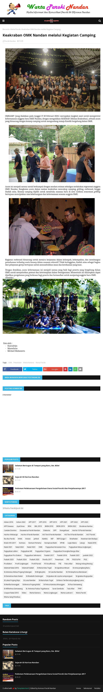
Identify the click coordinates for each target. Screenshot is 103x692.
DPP (54, 530)
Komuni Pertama (35, 543)
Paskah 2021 (75, 555)
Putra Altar (69, 564)
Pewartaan (18, 362)
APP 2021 (63, 522)
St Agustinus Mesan (62, 568)
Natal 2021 (8, 547)
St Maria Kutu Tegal (44, 568)
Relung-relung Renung (84, 564)
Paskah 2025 (34, 559)
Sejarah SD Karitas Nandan (27, 477)
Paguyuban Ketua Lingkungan (80, 547)
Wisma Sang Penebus (12, 597)
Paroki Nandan (10, 41)
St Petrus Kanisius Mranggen (54, 584)
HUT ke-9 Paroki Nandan (73, 534)
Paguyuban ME (26, 551)
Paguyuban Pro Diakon (12, 555)
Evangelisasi (64, 530)
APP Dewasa (8, 526)
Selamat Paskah (28, 568)
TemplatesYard (23, 688)
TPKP (80, 588)
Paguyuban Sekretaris (33, 555)
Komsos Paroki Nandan (47, 688)
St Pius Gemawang (75, 584)
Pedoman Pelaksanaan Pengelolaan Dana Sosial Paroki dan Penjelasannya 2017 (50, 488)
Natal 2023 (31, 547)
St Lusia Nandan (29, 580)
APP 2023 (84, 522)
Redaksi (97, 688)
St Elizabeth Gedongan (34, 576)
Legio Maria (72, 543)
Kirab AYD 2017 (10, 543)
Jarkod (36, 539)
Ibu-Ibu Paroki (9, 539)
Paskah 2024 (21, 559)
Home (78, 688)
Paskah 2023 (9, 559)
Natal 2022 (20, 547)
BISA (29, 526)
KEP (52, 539)
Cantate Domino (10, 530)
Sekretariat (88, 688)
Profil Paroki (36, 564)
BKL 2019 (38, 526)
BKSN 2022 (72, 526)
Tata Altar (70, 588)
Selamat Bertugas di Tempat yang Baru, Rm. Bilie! (37, 465)
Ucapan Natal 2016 (11, 593)
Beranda (6, 29)
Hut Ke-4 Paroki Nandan (30, 534)
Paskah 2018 (62, 555)
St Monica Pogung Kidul (31, 584)
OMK (10, 362)
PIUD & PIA (76, 559)
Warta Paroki (15, 29)
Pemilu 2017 (47, 559)
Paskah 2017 (49, 555)
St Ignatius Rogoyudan (84, 576)
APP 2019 (53, 522)
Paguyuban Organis (42, 551)
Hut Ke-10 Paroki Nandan (81, 530)
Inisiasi (27, 539)
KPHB (62, 543)
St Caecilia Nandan (56, 572)
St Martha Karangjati (11, 584)
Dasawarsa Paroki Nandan (30, 530)
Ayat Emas (21, 526)
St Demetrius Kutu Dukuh (13, 576)
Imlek (20, 539)
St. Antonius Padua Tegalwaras (37, 588)
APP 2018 (42, 522)
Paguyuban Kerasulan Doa (56, 547)
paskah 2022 (88, 555)
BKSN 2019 (60, 526)
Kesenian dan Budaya (89, 539)
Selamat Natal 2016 (11, 568)
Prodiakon (8, 564)
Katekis (44, 539)
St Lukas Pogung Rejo (12, 580)
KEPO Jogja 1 (61, 539)
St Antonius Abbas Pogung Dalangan (18, 572)
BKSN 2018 (49, 526)
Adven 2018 (8, 522)
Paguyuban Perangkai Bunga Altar (66, 551)
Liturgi (82, 543)
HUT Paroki (90, 534)
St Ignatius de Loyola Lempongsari (59, 576)
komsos (22, 543)
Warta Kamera (28, 362)
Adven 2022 (20, 522)
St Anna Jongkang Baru (81, 568)
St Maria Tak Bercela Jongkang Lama (70, 580)
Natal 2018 (92, 543)
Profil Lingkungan (21, 564)
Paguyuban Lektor (11, 551)
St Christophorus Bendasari (76, 572)
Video (24, 593)
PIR (68, 559)
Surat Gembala (58, 588)
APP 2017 (32, 522)
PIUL (85, 559)
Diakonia (46, 530)
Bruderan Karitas (86, 526)
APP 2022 (74, 522)
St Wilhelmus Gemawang (13, 588)
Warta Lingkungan (50, 593)
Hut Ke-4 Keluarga (11, 534)
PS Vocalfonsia (49, 564)
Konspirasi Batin (51, 543)
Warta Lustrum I (67, 593)
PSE (60, 564)
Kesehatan (74, 539)
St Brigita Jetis (40, 572)
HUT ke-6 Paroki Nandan (51, 534)
